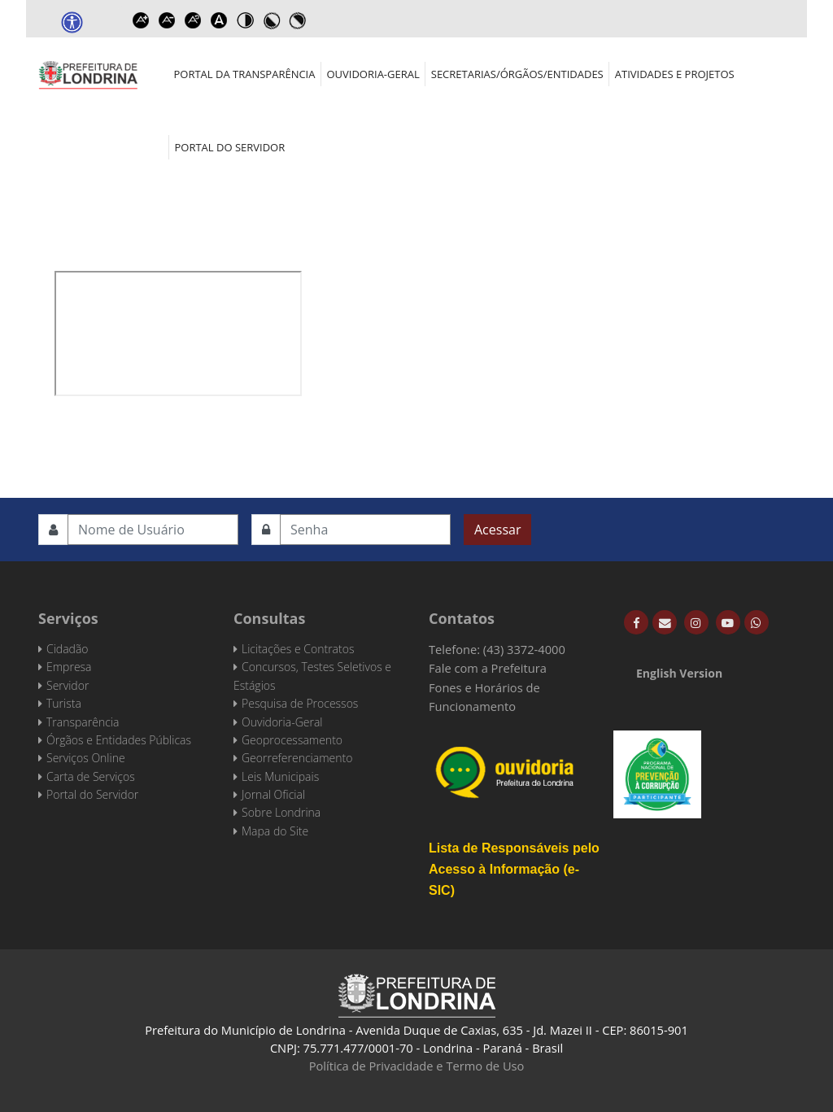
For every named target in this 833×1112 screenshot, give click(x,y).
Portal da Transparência (245, 74)
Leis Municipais (280, 776)
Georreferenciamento (297, 757)
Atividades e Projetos (675, 74)
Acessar (497, 530)
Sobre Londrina (281, 812)
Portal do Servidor (230, 147)
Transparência (82, 722)
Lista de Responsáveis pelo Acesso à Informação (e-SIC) (514, 868)
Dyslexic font (219, 20)
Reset (193, 20)
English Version (679, 673)
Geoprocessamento (292, 740)
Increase (141, 20)
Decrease (167, 20)
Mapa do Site (275, 831)
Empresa (69, 666)
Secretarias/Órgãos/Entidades (517, 74)
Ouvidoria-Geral (372, 74)
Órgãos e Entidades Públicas (118, 740)
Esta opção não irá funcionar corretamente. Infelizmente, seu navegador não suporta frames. (178, 333)
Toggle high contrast (245, 20)
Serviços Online (85, 757)
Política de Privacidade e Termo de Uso (417, 1065)
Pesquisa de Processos (300, 703)
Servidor (67, 685)
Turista (63, 703)
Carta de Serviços (90, 776)
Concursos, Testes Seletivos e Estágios (312, 675)
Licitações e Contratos (298, 648)
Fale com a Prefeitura (488, 668)
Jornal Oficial (273, 794)
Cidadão (67, 648)
